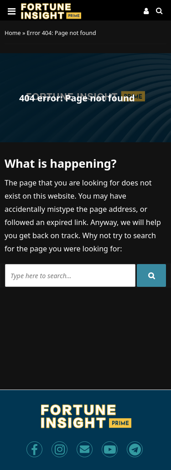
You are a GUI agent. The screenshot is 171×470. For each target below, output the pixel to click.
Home (13, 33)
